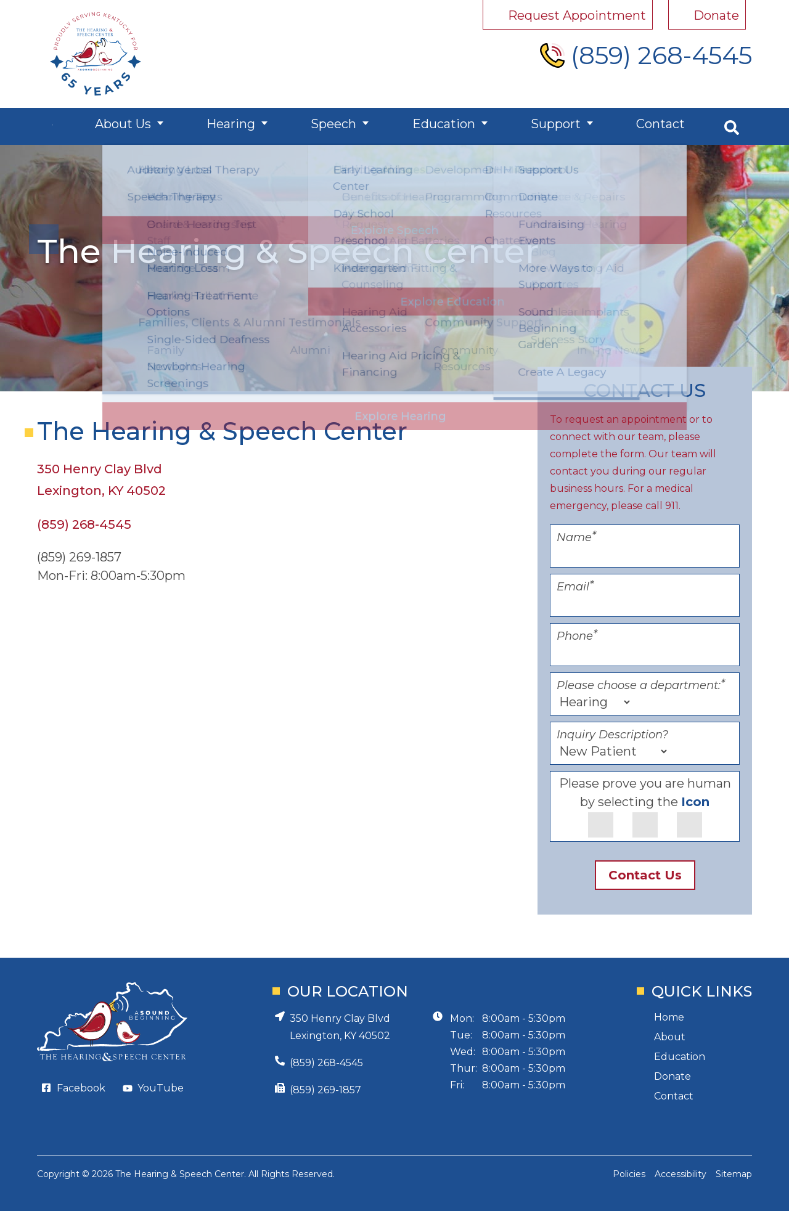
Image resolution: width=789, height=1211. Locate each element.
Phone (577, 636)
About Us (135, 126)
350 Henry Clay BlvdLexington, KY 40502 (340, 1027)
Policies (629, 1174)
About (669, 1037)
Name (576, 537)
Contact (658, 126)
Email (575, 586)
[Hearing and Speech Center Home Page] (95, 54)
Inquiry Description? (612, 734)
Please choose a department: (641, 685)
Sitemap (734, 1174)
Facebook (81, 1088)
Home (669, 1017)
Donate (672, 1076)
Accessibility (680, 1174)
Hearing (240, 126)
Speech (339, 126)
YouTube (160, 1088)
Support (556, 126)
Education (446, 126)
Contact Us (645, 875)
